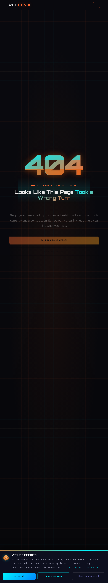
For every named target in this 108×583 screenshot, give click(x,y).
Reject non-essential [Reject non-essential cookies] (88, 576)
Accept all (19, 576)
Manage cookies (54, 576)
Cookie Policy (73, 567)
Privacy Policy (91, 567)
